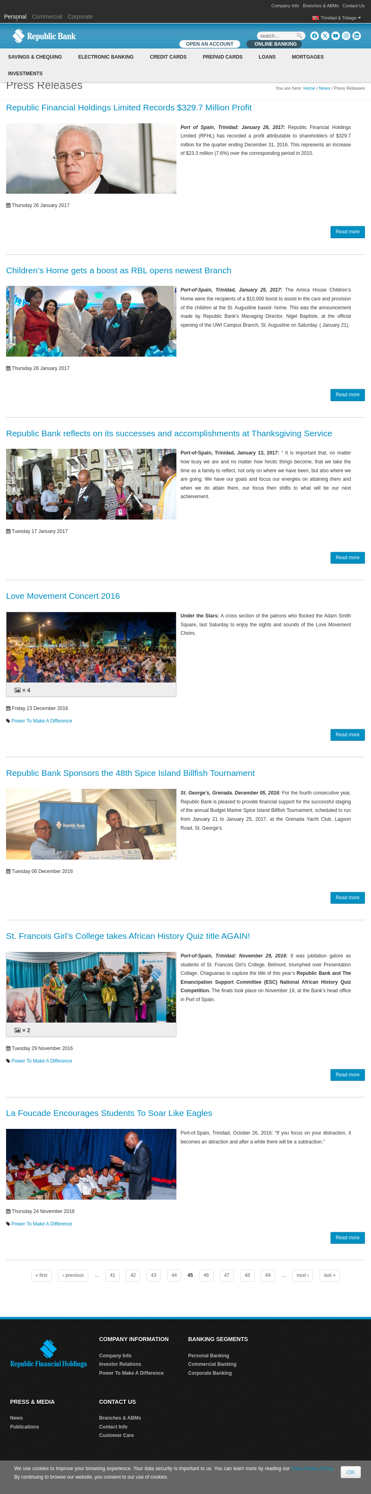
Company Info (285, 5)
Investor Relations (120, 1364)
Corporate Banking (210, 1373)
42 (133, 1275)
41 (112, 1275)
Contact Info (113, 1427)
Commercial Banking (212, 1364)
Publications (24, 1427)
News (324, 88)
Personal (16, 16)
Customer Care (116, 1435)
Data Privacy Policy (312, 1468)
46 (206, 1275)
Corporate (80, 16)
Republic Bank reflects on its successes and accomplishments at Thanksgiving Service (169, 433)
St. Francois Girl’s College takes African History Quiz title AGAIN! (128, 935)
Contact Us (354, 5)
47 (226, 1275)
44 (174, 1275)
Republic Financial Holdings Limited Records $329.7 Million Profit (129, 107)
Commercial (47, 16)
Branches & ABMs (321, 5)
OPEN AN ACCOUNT (209, 44)
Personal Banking (208, 1356)
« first (41, 1275)
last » (330, 1275)
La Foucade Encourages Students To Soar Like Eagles (109, 1113)
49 (267, 1275)
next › (303, 1275)
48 (247, 1275)
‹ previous (73, 1275)
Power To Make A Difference (41, 721)
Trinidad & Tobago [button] (341, 17)
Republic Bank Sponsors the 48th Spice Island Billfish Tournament (130, 773)
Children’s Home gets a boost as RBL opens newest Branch (118, 270)
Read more (348, 232)
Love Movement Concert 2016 (63, 595)
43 (153, 1275)
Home (309, 88)
